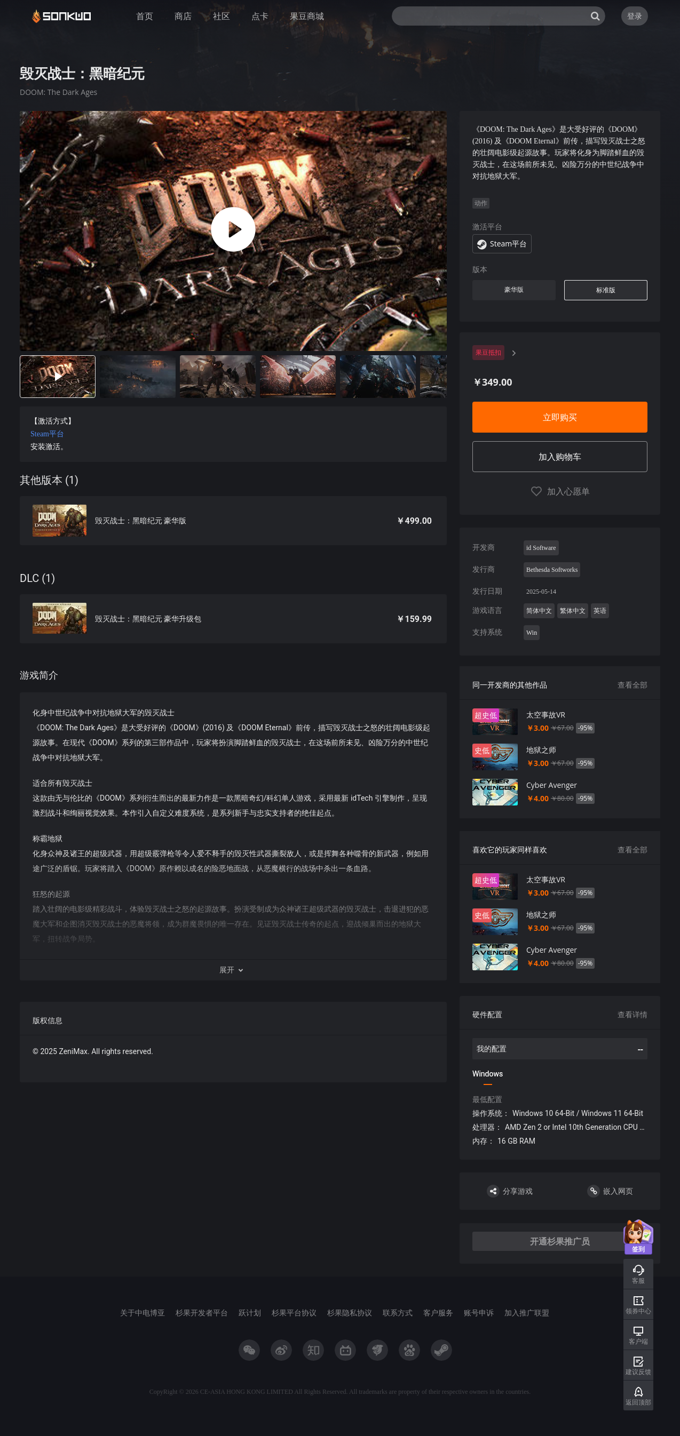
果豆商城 (307, 16)
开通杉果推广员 (560, 1241)
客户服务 (438, 1312)
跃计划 (250, 1312)
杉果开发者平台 (202, 1312)
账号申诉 (479, 1312)
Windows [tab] (487, 1074)
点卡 (259, 16)
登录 (634, 16)
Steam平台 (47, 434)
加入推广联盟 (526, 1312)
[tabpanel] (233, 596)
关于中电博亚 (142, 1312)
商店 (183, 16)
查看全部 (632, 685)
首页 (144, 16)
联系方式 (398, 1312)
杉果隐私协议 (349, 1312)
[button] (233, 969)
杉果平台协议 (294, 1312)
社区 (221, 16)
